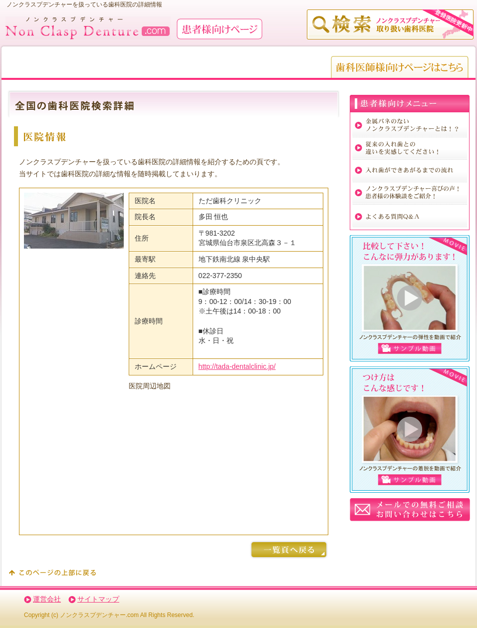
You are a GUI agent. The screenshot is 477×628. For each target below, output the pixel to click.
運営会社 (47, 599)
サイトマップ (98, 599)
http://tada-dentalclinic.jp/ (237, 366)
